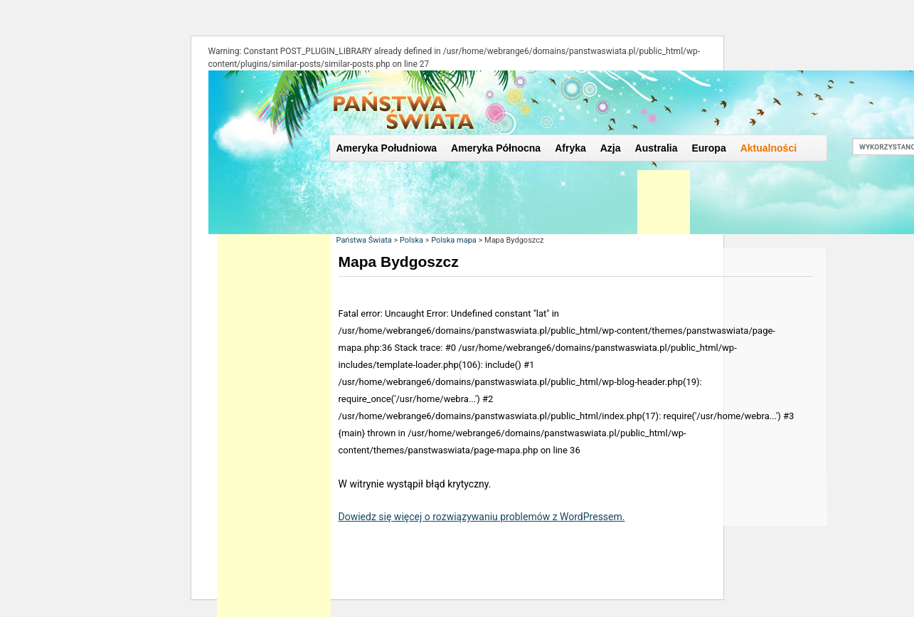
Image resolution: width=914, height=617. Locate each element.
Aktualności (768, 148)
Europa (708, 148)
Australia (656, 148)
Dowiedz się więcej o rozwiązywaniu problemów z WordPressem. (482, 516)
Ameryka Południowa (386, 148)
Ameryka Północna (496, 148)
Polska (411, 240)
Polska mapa (454, 240)
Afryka (570, 148)
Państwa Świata (364, 240)
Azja (610, 148)
